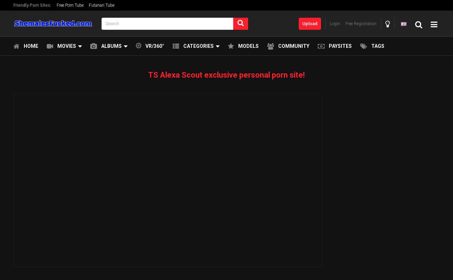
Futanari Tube (101, 5)
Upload (309, 23)
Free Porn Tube (70, 5)
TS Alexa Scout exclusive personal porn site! (226, 75)
